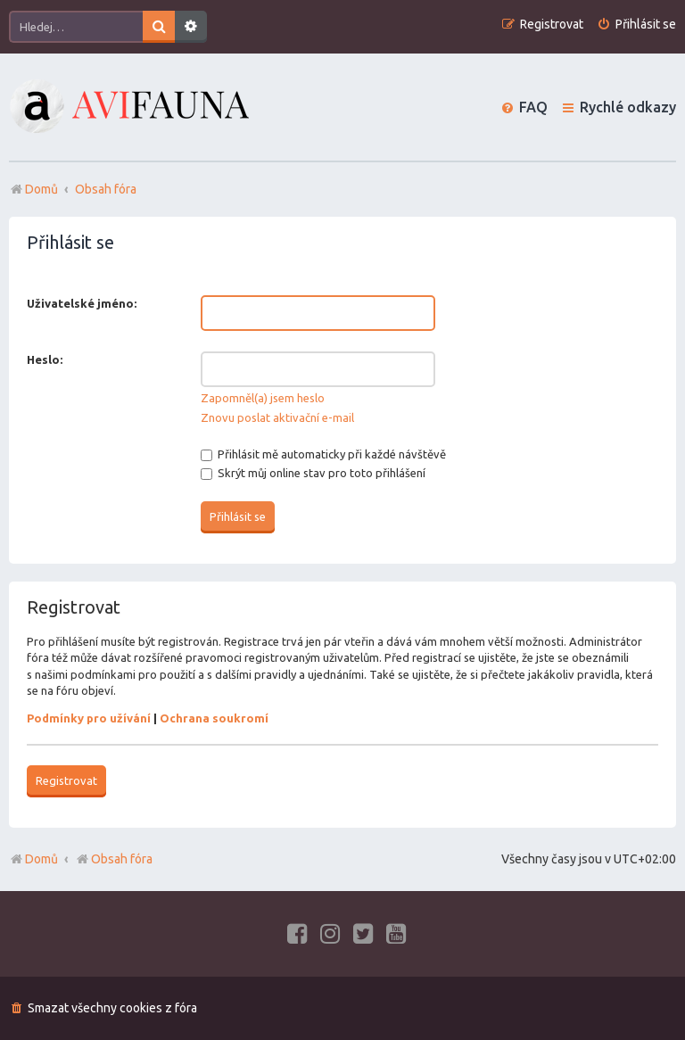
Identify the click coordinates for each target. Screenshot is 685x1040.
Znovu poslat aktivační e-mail (277, 417)
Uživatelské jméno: (81, 303)
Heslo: (44, 359)
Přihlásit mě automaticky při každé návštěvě (323, 454)
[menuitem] (636, 24)
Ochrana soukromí (214, 718)
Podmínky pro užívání (89, 718)
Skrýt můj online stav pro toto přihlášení (313, 472)
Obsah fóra (114, 859)
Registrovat (66, 780)
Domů (41, 859)
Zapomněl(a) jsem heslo (263, 398)
